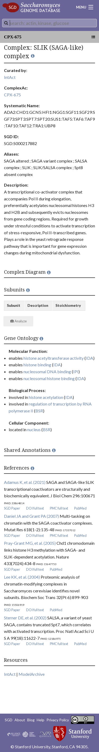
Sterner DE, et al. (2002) (25, 617)
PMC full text (59, 508)
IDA (89, 358)
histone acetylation (46, 397)
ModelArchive (31, 674)
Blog (31, 720)
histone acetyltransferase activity (53, 358)
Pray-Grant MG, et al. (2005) (30, 543)
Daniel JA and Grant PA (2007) (31, 516)
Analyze (18, 321)
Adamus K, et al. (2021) (24, 482)
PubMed (80, 508)
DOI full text (35, 508)
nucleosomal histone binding (49, 378)
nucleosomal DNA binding (47, 371)
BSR (39, 410)
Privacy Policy (57, 720)
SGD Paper (12, 508)
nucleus (34, 429)
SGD (8, 720)
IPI (75, 371)
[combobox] (49, 23)
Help (40, 720)
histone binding (37, 364)
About (20, 720)
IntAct (10, 77)
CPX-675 (12, 36)
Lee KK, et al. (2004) (22, 576)
